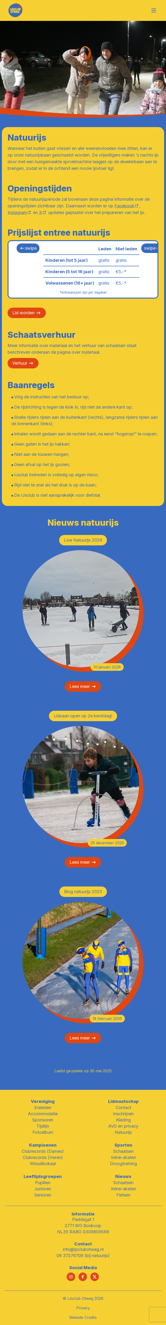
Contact (123, 1107)
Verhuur (19, 363)
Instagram (17, 212)
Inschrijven (123, 1113)
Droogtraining (123, 1163)
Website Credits (83, 1317)
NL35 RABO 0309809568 (83, 1231)
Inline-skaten (123, 1157)
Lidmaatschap (123, 1101)
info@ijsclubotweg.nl (83, 1249)
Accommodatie (43, 1113)
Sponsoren (42, 1119)
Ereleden (42, 1107)
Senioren (42, 1194)
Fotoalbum (42, 1132)
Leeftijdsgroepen (43, 1176)
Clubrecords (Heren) (43, 1157)
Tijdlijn (42, 1126)
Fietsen (123, 1194)
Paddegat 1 (83, 1219)
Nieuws (123, 1176)
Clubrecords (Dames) (43, 1151)
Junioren (42, 1188)
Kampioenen (43, 1145)
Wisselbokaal (43, 1163)
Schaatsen (123, 1151)
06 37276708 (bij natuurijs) (83, 1255)
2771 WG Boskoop (83, 1225)
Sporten (123, 1145)
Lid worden (23, 312)
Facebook (124, 205)
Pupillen (42, 1182)
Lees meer (83, 686)
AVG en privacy (123, 1126)
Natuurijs (123, 1132)
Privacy (83, 1308)
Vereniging (43, 1101)
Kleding (123, 1119)
